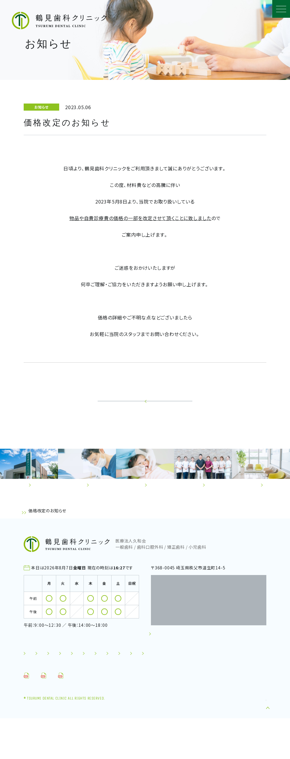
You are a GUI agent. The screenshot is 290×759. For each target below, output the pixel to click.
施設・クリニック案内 (204, 673)
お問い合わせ (40, 696)
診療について (81, 673)
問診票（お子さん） (94, 716)
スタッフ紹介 (158, 673)
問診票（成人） (44, 716)
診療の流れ (119, 673)
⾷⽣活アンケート (146, 716)
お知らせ (47, 533)
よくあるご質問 (41, 685)
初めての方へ (40, 673)
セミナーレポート (118, 685)
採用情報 (191, 685)
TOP (28, 533)
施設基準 (158, 685)
